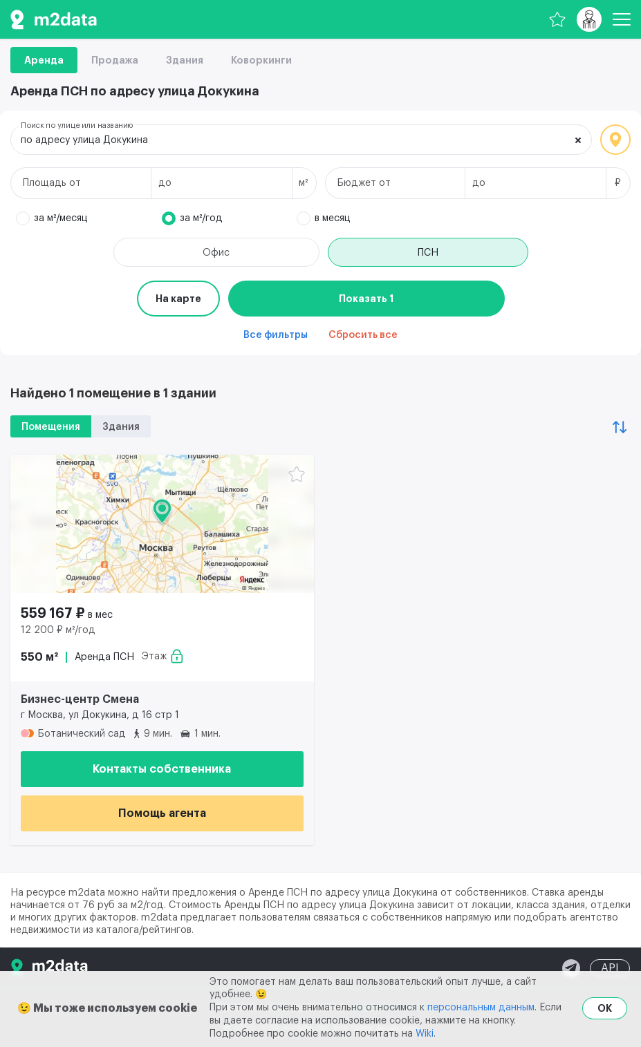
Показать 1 (366, 298)
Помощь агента (162, 813)
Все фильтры (275, 335)
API (610, 968)
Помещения (50, 427)
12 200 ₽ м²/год (58, 630)
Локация (615, 139)
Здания (184, 60)
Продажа (114, 60)
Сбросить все (363, 335)
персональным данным (481, 1007)
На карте (178, 298)
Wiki (425, 1034)
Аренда (44, 60)
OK (604, 1008)
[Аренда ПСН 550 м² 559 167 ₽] (162, 524)
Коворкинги (261, 60)
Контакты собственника (162, 769)
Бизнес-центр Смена (80, 699)
